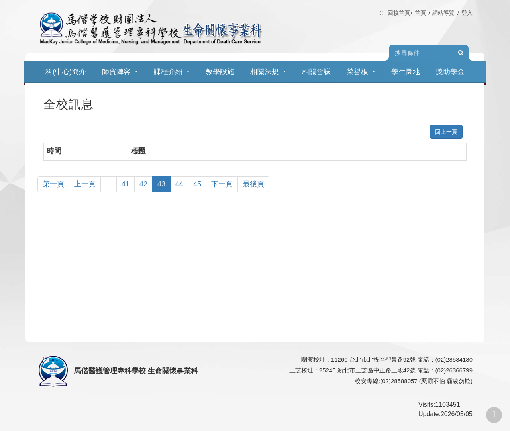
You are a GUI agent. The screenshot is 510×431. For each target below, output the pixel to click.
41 (125, 184)
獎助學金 (450, 72)
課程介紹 (172, 72)
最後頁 (253, 184)
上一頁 (85, 184)
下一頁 (222, 184)
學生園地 (405, 72)
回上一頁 (446, 132)
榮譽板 (361, 72)
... (109, 184)
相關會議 (316, 72)
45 (197, 184)
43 (161, 184)
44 (179, 184)
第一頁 (53, 184)
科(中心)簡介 (65, 72)
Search (461, 53)
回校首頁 (399, 13)
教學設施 (220, 72)
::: (382, 12)
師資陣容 (120, 72)
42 (143, 184)
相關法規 (268, 72)
